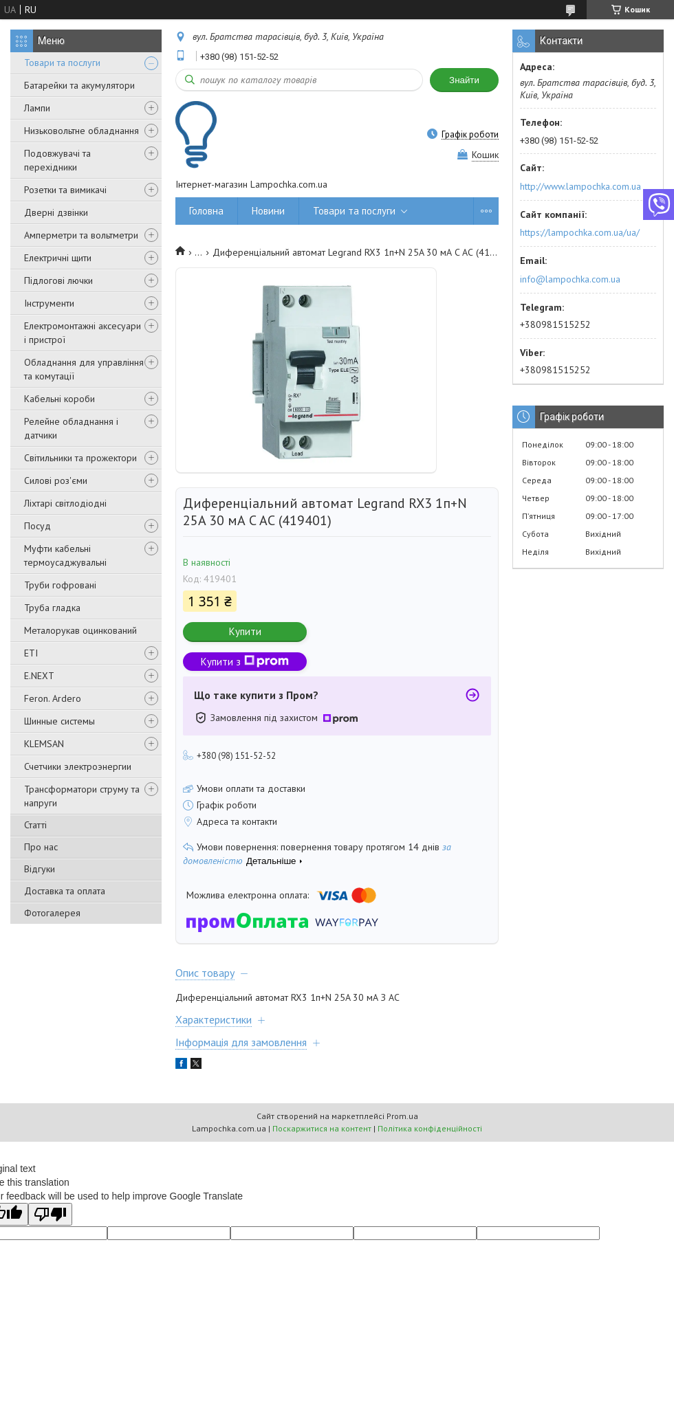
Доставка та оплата (64, 891)
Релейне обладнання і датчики (71, 428)
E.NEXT (39, 676)
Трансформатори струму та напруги (82, 796)
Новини (268, 211)
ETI (31, 653)
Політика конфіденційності (430, 1128)
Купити (245, 631)
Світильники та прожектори (80, 458)
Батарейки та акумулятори (79, 85)
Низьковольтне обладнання (81, 130)
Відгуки (39, 869)
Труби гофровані (60, 585)
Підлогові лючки (58, 280)
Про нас (41, 847)
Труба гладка (52, 607)
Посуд (37, 526)
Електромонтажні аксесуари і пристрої (82, 333)
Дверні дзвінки (56, 212)
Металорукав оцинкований (80, 630)
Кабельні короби (59, 398)
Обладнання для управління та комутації (84, 369)
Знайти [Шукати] (464, 80)
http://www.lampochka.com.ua (580, 186)
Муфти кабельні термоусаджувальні (65, 555)
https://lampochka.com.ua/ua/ (580, 232)
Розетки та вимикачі (65, 190)
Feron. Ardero (52, 698)
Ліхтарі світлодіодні (65, 503)
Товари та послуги (62, 62)
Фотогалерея (52, 913)
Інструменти (49, 303)
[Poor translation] (50, 1214)
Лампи (37, 108)
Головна (206, 211)
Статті (35, 825)
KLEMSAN (44, 744)
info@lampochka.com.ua (570, 279)
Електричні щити (57, 258)
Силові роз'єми (55, 480)
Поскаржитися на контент (321, 1128)
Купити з (245, 661)
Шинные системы (59, 721)
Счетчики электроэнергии (77, 766)
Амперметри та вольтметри (81, 235)
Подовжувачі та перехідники (57, 160)
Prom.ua (402, 1116)
